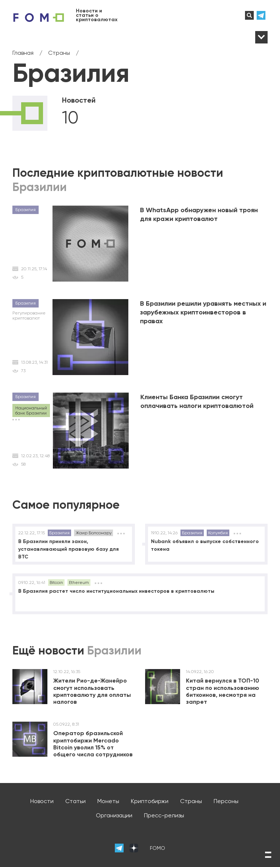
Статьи (75, 801)
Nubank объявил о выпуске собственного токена (205, 545)
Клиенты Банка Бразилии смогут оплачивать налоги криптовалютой (196, 401)
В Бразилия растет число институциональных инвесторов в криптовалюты (116, 591)
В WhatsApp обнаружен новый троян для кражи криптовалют (199, 214)
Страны (191, 801)
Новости (42, 801)
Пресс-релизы (164, 815)
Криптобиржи (149, 801)
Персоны (226, 801)
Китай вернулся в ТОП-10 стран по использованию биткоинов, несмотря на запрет (222, 691)
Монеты (108, 801)
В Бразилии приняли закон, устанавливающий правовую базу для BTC (68, 549)
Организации (114, 815)
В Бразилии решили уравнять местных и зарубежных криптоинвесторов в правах (203, 312)
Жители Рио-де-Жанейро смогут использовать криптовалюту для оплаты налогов (92, 691)
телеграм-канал (262, 15)
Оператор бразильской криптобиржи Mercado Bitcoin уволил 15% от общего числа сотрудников (93, 744)
